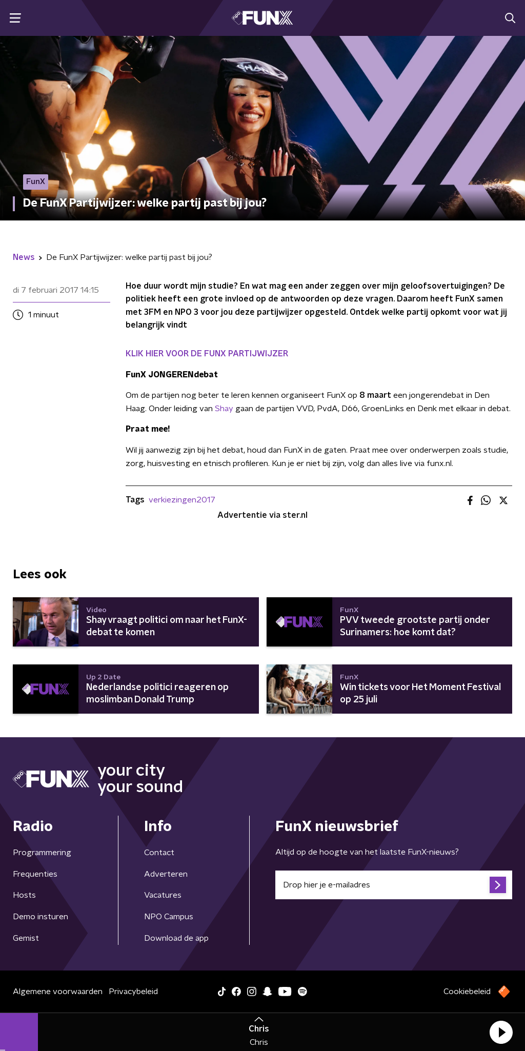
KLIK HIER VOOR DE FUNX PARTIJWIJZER (207, 354)
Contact (159, 852)
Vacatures (162, 895)
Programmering (42, 852)
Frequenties (35, 874)
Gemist (26, 938)
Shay (224, 409)
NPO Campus (168, 917)
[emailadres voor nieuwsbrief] (393, 885)
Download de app (176, 938)
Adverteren (166, 874)
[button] (500, 1032)
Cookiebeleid (467, 991)
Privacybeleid (133, 991)
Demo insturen (40, 917)
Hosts (24, 895)
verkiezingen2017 (182, 500)
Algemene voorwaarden (58, 991)
